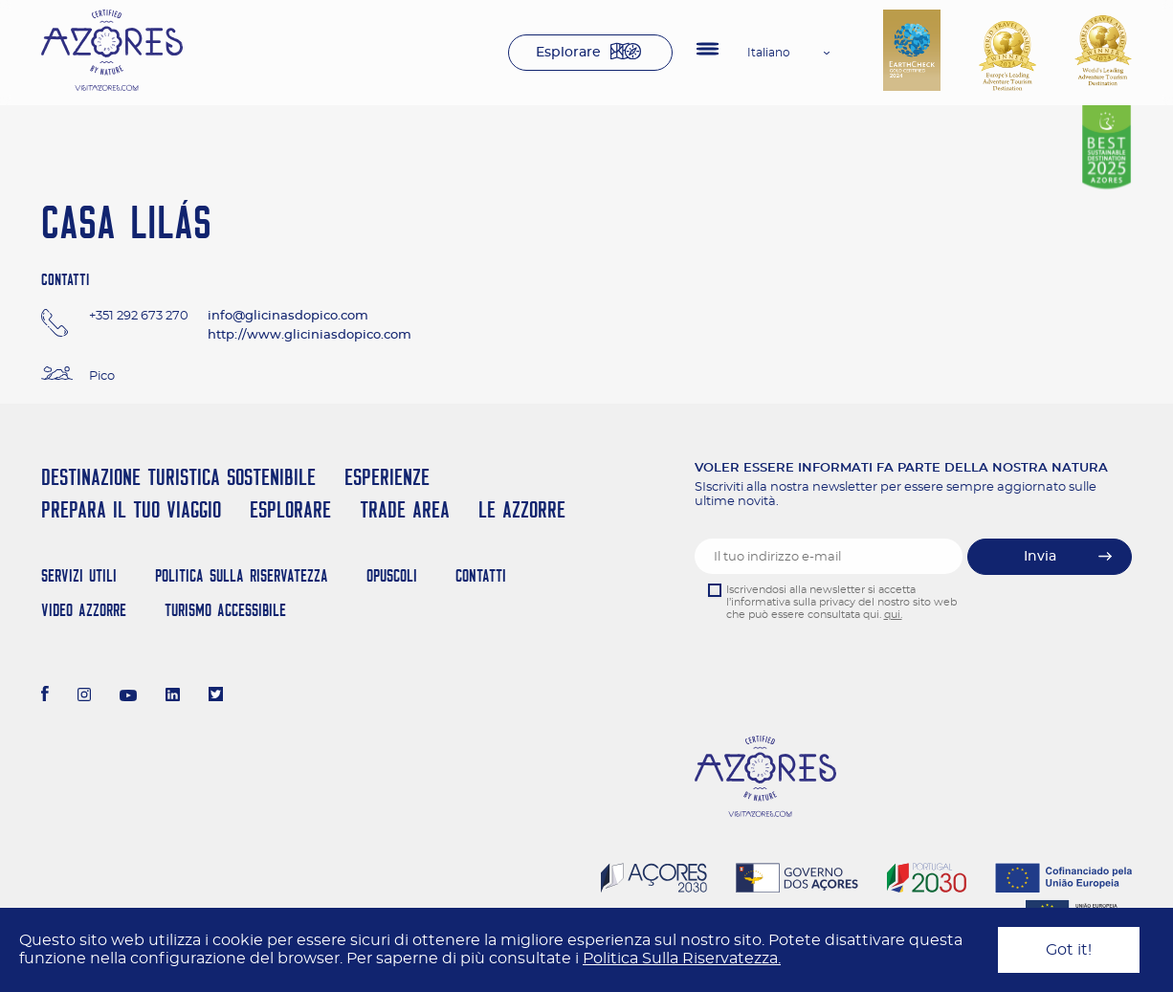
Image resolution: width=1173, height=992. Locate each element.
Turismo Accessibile (225, 610)
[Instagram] (84, 696)
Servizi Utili (79, 575)
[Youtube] (128, 696)
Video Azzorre (83, 610)
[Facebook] (45, 696)
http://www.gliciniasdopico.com (309, 335)
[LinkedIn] (173, 696)
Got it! (1069, 950)
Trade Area (405, 509)
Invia (1040, 556)
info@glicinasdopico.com (288, 316)
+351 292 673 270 (138, 316)
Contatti (480, 575)
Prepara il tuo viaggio (131, 509)
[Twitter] (216, 696)
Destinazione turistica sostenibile (178, 477)
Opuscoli (391, 575)
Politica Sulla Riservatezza (241, 575)
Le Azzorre (521, 509)
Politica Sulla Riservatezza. (682, 958)
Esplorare (568, 52)
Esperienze (387, 477)
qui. (893, 614)
